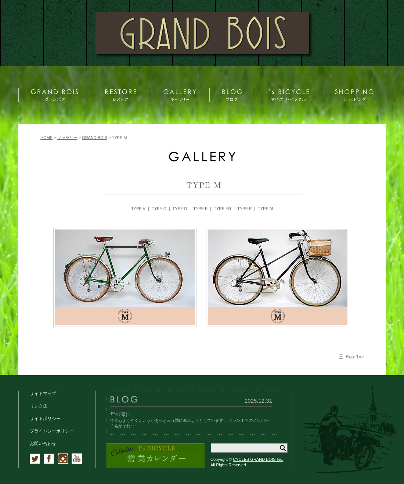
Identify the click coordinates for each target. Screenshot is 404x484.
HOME (46, 137)
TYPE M (265, 208)
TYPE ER (222, 208)
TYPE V (138, 208)
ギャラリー (67, 137)
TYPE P (244, 208)
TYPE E (200, 208)
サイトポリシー (45, 418)
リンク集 (38, 406)
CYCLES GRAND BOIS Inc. (258, 459)
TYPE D (180, 208)
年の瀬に (120, 414)
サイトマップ (43, 393)
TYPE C (159, 208)
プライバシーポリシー (52, 431)
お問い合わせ (43, 443)
